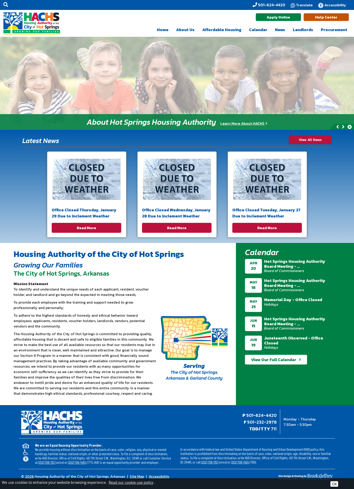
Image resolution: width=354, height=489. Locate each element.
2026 (29, 476)
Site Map (137, 476)
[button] (5, 5)
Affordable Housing (221, 30)
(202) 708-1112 (46, 462)
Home (162, 30)
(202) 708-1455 (77, 462)
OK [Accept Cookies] (334, 484)
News (280, 30)
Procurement (334, 30)
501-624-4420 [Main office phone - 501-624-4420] (261, 415)
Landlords (303, 30)
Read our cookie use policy (131, 482)
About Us (185, 30)
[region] (177, 122)
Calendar (258, 30)
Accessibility (159, 476)
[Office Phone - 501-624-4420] (268, 5)
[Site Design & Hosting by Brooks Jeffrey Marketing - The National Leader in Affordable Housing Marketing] (294, 477)
